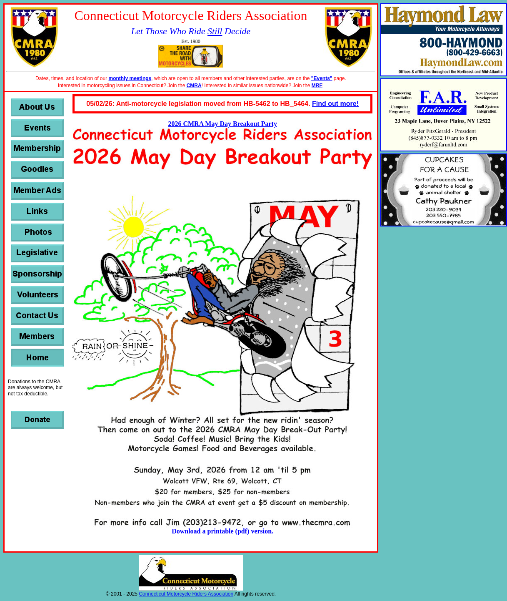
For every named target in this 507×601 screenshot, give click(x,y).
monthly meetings (130, 78)
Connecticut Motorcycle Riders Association (186, 594)
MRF (317, 85)
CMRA (194, 85)
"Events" (321, 78)
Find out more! (335, 103)
